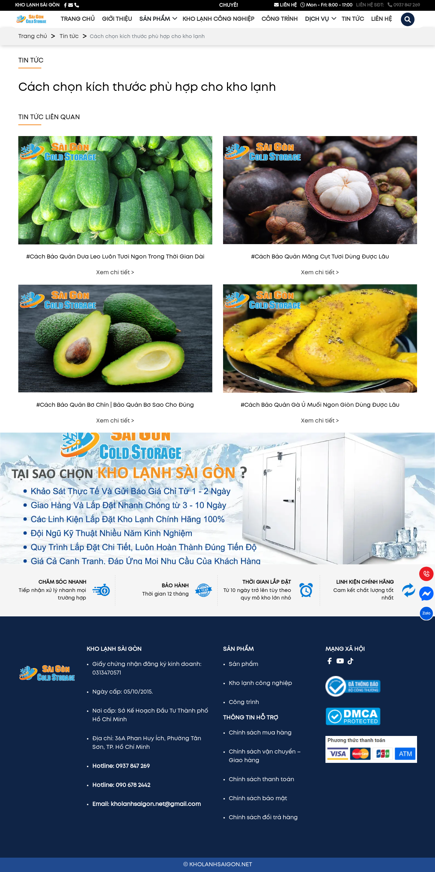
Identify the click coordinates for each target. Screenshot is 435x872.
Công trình (244, 702)
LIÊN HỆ (285, 5)
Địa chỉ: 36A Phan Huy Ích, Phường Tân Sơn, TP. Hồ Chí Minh (146, 743)
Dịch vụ (317, 19)
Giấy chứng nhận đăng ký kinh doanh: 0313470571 (147, 669)
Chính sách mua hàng (260, 733)
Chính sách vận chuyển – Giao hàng (265, 756)
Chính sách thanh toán (261, 779)
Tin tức (69, 36)
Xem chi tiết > (115, 272)
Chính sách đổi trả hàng (263, 817)
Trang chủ (32, 36)
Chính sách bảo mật (258, 798)
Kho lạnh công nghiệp (260, 683)
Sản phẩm (154, 19)
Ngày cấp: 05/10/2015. (122, 692)
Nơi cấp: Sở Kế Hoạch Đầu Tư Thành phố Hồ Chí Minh (150, 715)
